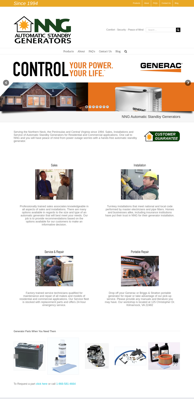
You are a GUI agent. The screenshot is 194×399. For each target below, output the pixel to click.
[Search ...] (161, 30)
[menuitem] (136, 3)
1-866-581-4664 (66, 383)
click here (41, 383)
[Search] (125, 51)
